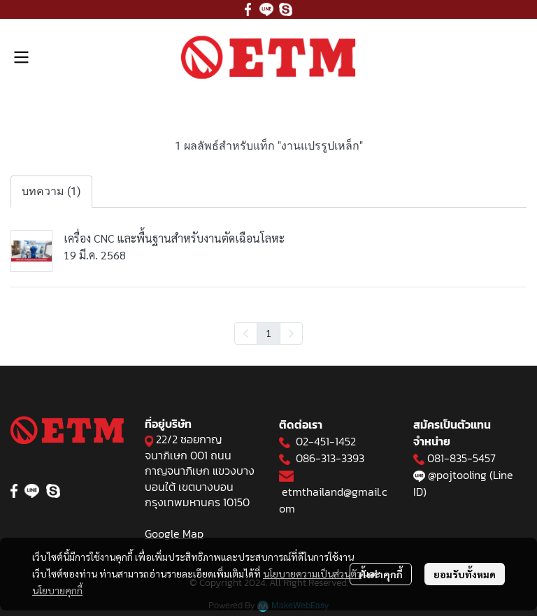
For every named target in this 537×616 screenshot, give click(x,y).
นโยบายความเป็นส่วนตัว (312, 573)
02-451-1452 (326, 441)
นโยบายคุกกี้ (57, 590)
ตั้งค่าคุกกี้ (381, 574)
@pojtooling (457, 474)
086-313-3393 (330, 458)
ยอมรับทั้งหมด (465, 574)
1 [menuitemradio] (268, 333)
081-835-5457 (461, 458)
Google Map (174, 533)
